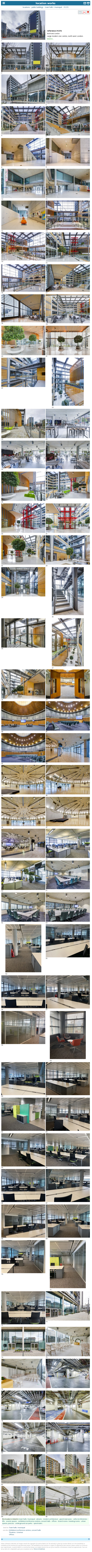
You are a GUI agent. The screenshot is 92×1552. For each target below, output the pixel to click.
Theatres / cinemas (16, 1532)
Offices (11, 1534)
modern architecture (50, 1519)
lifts (3, 1521)
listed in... (50, 39)
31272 (66, 7)
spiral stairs (38, 1523)
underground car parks (23, 1523)
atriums (39, 1519)
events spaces (11, 1521)
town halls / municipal (53, 7)
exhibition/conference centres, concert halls (34, 1521)
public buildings (37, 7)
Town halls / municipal (17, 1527)
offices (54, 1521)
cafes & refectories (80, 1519)
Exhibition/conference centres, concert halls (25, 1530)
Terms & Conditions (39, 1549)
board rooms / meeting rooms (69, 1521)
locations (26, 7)
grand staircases (66, 1519)
